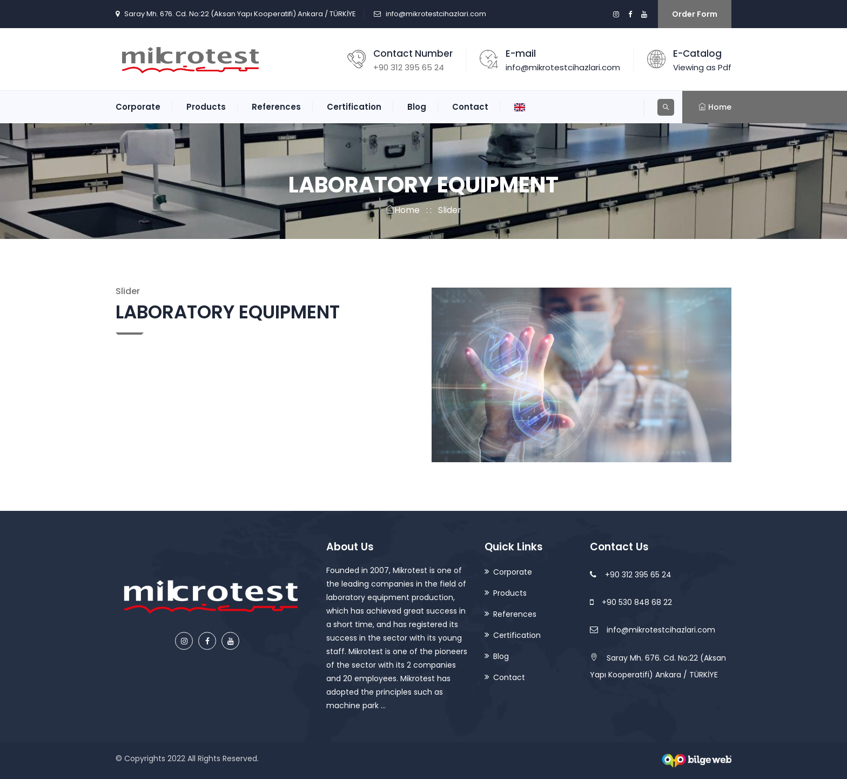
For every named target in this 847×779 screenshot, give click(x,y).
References (276, 106)
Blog (416, 106)
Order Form (694, 14)
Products (206, 106)
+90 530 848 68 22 (631, 602)
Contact (470, 106)
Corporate (138, 106)
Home (403, 210)
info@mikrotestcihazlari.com (436, 14)
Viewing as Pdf (702, 67)
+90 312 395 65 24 (630, 574)
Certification (354, 106)
